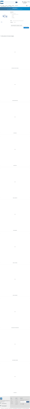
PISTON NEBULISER (15, 230)
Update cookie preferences (16, 404)
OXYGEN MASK (15, 392)
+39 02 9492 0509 (4, 403)
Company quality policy (15, 408)
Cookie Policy (16, 402)
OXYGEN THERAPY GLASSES (15, 100)
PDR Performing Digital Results (26, 408)
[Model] (18, 20)
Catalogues (12, 402)
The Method (12, 401)
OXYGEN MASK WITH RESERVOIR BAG (15, 327)
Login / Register (26, 27)
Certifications (12, 403)
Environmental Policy (19, 408)
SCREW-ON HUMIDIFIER (15, 295)
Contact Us (16, 400)
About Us (11, 400)
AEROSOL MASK (15, 165)
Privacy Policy (16, 401)
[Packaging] (14, 22)
